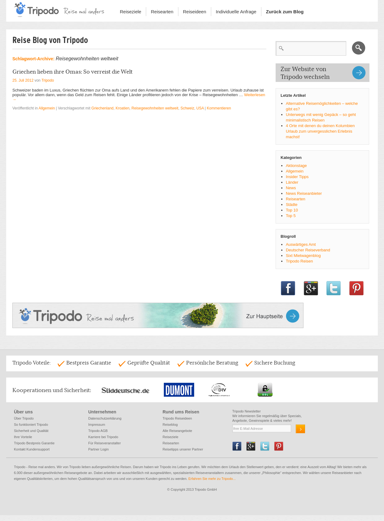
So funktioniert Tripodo (31, 424)
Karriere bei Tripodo (103, 437)
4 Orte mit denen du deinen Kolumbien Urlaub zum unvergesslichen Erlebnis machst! (320, 131)
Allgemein (47, 108)
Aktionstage (296, 165)
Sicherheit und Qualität (31, 431)
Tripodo (47, 80)
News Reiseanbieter (304, 193)
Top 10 (292, 210)
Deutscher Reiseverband (308, 250)
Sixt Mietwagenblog (303, 255)
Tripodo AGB (98, 431)
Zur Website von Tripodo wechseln (305, 73)
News (291, 188)
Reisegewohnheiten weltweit (155, 108)
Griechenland (102, 108)
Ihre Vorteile (23, 437)
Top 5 (291, 215)
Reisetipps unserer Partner (183, 449)
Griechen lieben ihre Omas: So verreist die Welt (72, 71)
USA (200, 108)
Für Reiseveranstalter (104, 443)
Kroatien (122, 108)
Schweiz (187, 108)
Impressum (96, 424)
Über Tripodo (24, 418)
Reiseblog (170, 424)
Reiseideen (194, 11)
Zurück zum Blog (285, 11)
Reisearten (162, 11)
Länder (292, 182)
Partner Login (98, 449)
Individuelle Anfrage (236, 11)
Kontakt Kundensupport (32, 449)
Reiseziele (130, 11)
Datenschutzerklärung (104, 418)
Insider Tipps (297, 176)
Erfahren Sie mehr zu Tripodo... (212, 478)
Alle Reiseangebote (177, 431)
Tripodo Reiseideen (177, 418)
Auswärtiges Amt (301, 244)
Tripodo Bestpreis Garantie (34, 443)
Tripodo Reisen (299, 261)
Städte (292, 204)
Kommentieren (219, 108)
